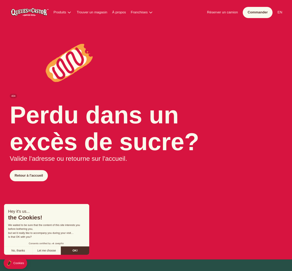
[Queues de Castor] (29, 12)
